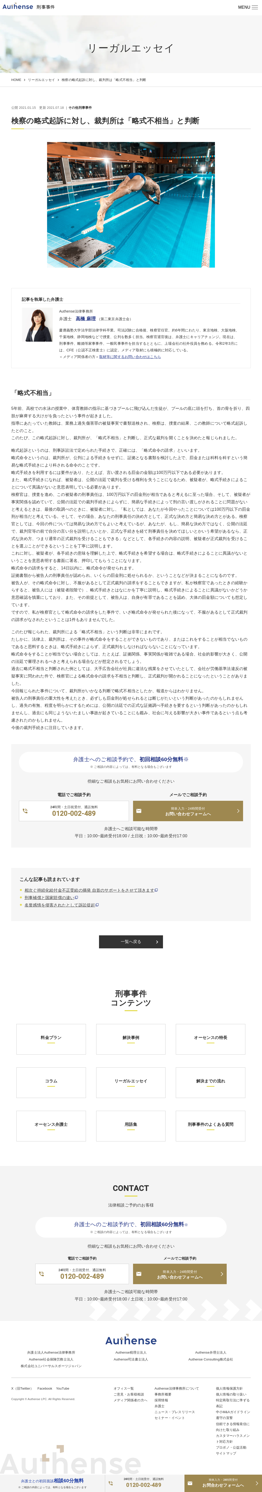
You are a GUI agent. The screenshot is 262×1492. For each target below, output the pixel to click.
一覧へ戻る (140, 942)
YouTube (62, 1388)
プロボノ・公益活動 (231, 1447)
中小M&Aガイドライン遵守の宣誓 (233, 1415)
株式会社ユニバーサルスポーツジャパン (51, 1366)
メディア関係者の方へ (130, 1400)
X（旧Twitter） (22, 1388)
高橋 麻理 (86, 318)
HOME (16, 80)
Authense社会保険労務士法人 (51, 1359)
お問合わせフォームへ (223, 1482)
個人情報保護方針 (229, 1388)
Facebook (44, 1388)
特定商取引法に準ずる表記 (233, 1403)
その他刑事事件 (80, 108)
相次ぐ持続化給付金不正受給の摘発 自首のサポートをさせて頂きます (89, 890)
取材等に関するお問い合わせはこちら (130, 357)
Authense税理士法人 (131, 1352)
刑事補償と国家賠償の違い (49, 898)
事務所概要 (163, 1394)
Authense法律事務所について (177, 1388)
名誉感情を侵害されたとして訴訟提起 (60, 905)
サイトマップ (226, 1453)
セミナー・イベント (170, 1418)
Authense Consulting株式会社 (211, 1359)
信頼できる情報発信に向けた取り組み (233, 1427)
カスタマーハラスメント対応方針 (233, 1438)
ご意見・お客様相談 (129, 1394)
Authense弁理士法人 (210, 1352)
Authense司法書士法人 (131, 1359)
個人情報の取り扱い (231, 1394)
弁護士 (160, 1406)
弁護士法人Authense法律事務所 (51, 1352)
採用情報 (161, 1400)
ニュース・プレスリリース (175, 1412)
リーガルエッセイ (41, 80)
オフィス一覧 (124, 1388)
